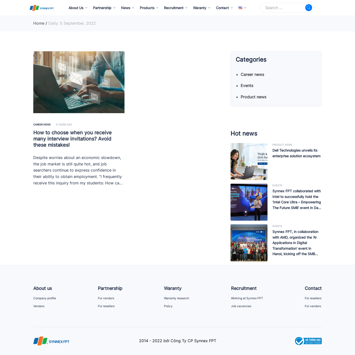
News (125, 8)
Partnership (102, 8)
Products (147, 8)
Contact (222, 8)
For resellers (106, 306)
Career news (42, 124)
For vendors (106, 298)
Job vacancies (241, 306)
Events (247, 85)
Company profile (44, 298)
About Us (76, 8)
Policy (168, 306)
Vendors (38, 306)
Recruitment (173, 8)
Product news (253, 96)
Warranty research (176, 298)
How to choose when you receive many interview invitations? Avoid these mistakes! (72, 139)
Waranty (199, 8)
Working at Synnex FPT (247, 298)
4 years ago (64, 124)
